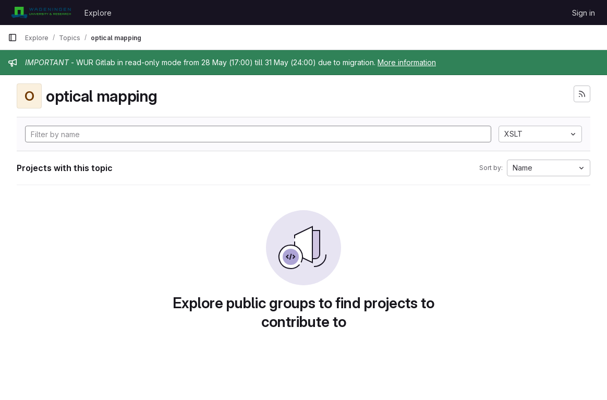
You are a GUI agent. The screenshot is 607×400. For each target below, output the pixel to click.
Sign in (583, 12)
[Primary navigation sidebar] (12, 37)
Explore (98, 12)
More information (407, 62)
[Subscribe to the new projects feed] (582, 94)
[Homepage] (41, 12)
